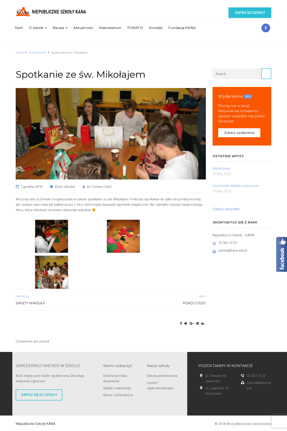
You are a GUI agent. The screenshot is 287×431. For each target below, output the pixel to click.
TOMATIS (135, 28)
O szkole (36, 28)
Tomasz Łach (101, 187)
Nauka (58, 28)
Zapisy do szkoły (250, 13)
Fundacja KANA (182, 28)
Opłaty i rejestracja (117, 388)
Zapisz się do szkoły (39, 395)
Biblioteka (221, 168)
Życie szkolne (65, 187)
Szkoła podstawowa (162, 376)
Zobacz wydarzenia (239, 133)
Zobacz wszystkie (226, 209)
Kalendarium (110, 28)
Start (19, 28)
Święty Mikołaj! (30, 303)
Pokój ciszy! (194, 303)
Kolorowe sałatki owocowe (236, 185)
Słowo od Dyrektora (118, 395)
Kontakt (156, 28)
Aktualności (83, 28)
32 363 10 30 (256, 376)
